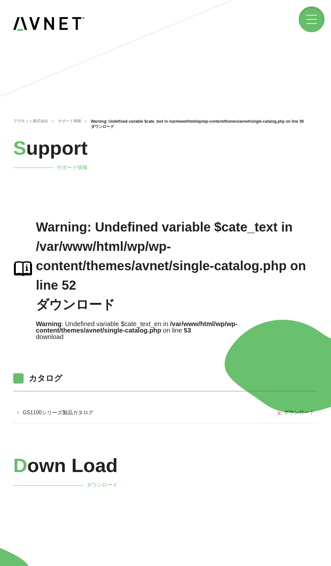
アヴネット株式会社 (30, 121)
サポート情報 (69, 121)
